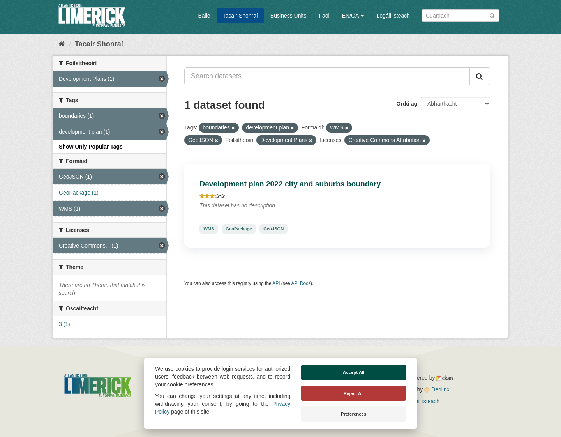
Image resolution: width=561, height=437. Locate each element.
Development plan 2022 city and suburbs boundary (290, 184)
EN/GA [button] (353, 15)
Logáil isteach (393, 15)
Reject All (354, 393)
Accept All (354, 372)
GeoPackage (239, 228)
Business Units (288, 15)
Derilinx (437, 389)
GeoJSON (273, 228)
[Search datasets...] (327, 76)
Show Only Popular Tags (91, 146)
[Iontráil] (492, 15)
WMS (208, 228)
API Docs (301, 283)
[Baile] (61, 44)
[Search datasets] (460, 15)
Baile (204, 15)
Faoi (324, 15)
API (276, 283)
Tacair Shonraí (240, 15)
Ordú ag (406, 104)
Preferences (354, 414)
